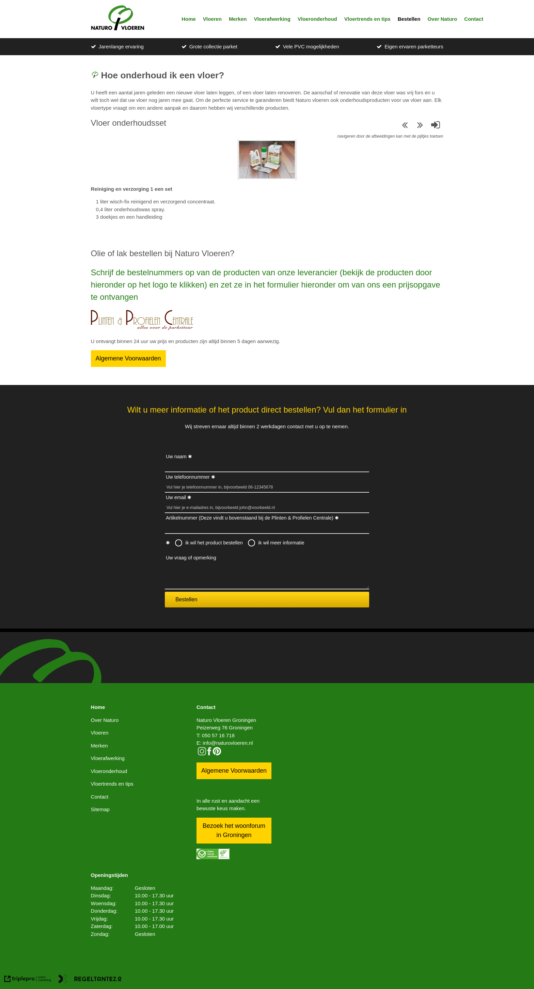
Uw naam (176, 456)
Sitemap (100, 809)
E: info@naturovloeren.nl (225, 743)
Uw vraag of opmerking (191, 557)
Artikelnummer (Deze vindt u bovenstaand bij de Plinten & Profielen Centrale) (249, 518)
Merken (238, 19)
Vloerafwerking (272, 19)
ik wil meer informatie (281, 542)
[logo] (117, 19)
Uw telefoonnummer (188, 477)
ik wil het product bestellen (214, 542)
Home (189, 19)
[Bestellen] (142, 328)
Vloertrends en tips (367, 19)
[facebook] (209, 753)
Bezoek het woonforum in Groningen (234, 830)
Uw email (176, 497)
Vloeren (212, 19)
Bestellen (409, 19)
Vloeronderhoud (317, 19)
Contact (473, 19)
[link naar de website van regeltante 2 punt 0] (90, 980)
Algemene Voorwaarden (128, 358)
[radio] (179, 543)
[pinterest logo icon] (217, 753)
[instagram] (202, 753)
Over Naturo (442, 19)
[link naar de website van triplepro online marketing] (27, 980)
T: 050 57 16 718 (216, 735)
